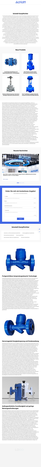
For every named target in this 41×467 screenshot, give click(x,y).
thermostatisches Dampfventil (9, 235)
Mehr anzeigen (5, 179)
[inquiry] (39, 231)
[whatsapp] (39, 229)
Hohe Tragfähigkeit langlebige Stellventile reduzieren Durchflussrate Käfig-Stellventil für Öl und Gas (30, 95)
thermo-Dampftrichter (19, 235)
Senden (20, 218)
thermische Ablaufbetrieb (25, 237)
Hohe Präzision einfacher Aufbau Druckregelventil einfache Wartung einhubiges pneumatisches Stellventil (30, 72)
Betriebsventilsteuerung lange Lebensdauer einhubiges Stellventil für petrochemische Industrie (11, 95)
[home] (20, 2)
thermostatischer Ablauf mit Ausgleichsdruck (11, 237)
